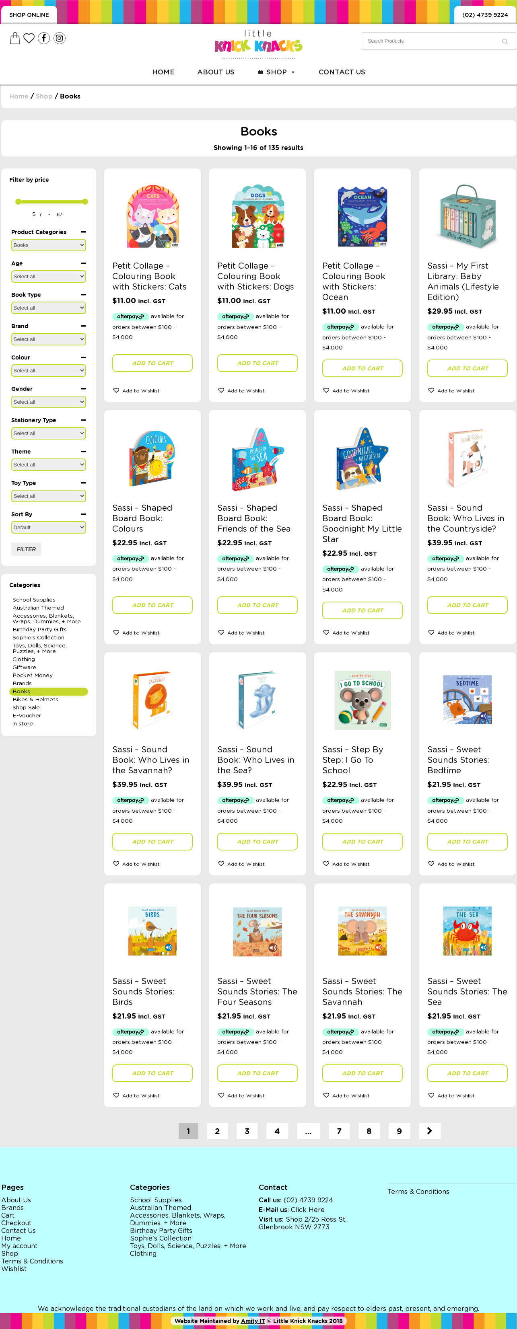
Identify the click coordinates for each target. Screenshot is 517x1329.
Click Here (308, 1210)
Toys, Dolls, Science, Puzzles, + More (39, 648)
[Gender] (48, 402)
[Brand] (48, 339)
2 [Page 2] (217, 1131)
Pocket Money (32, 675)
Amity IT (253, 1321)
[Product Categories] (48, 245)
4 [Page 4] (277, 1131)
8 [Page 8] (369, 1131)
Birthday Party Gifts (39, 630)
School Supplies (34, 600)
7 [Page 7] (339, 1131)
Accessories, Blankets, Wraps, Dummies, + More (46, 618)
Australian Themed (38, 608)
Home (163, 72)
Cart (7, 1215)
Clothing (23, 659)
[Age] (48, 276)
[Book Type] (48, 308)
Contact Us (342, 72)
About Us (216, 72)
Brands (22, 683)
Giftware (24, 667)
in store (22, 724)
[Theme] (48, 464)
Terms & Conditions (32, 1261)
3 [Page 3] (247, 1131)
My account (19, 1246)
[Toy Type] (48, 496)
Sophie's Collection (38, 638)
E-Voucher (26, 716)
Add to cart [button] (152, 363)
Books (21, 691)
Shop (281, 72)
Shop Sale (26, 708)
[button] (152, 390)
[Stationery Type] (48, 433)
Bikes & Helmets (35, 700)
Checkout (16, 1223)
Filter (26, 549)
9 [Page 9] (399, 1131)
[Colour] (48, 370)
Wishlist (14, 1269)
